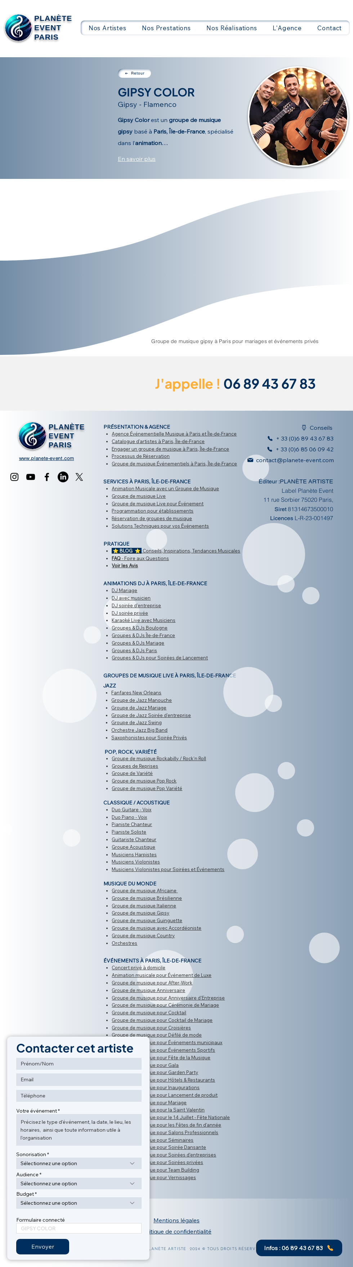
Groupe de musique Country (143, 935)
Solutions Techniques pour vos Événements (160, 526)
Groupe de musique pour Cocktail (149, 1012)
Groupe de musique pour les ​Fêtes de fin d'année (166, 1125)
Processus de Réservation (141, 456)
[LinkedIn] (63, 477)
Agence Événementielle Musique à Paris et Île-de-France (174, 434)
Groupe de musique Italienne (144, 905)
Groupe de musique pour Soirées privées (157, 1162)
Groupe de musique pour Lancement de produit (165, 1095)
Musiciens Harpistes (134, 854)
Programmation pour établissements (152, 511)
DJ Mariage (124, 590)
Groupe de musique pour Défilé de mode (157, 1035)
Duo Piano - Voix (129, 817)
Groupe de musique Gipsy (140, 913)
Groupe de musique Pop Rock (144, 781)
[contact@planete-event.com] (287, 460)
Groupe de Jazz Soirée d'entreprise (151, 715)
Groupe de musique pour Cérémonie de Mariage (165, 1005)
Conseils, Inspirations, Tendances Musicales (176, 551)
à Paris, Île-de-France (181, 441)
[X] (79, 477)
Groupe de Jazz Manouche (141, 700)
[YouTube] (30, 477)
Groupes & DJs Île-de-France (143, 635)
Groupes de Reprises (135, 766)
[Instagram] (14, 477)
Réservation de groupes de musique (152, 518)
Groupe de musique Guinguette (147, 920)
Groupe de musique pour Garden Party (155, 1072)
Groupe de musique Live (139, 496)
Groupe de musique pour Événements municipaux (167, 1042)
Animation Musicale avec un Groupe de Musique (165, 488)
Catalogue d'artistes (134, 441)
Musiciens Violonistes (136, 862)
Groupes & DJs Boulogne (139, 628)
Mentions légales (176, 1220)
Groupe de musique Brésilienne (147, 898)
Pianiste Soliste (129, 832)
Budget (25, 1193)
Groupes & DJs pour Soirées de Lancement (160, 657)
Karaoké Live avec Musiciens (143, 620)
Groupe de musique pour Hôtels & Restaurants (163, 1080)
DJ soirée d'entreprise (136, 605)
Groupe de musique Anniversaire (148, 990)
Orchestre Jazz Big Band (139, 730)
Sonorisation (31, 1154)
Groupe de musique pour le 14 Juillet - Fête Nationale (171, 1117)
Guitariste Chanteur (134, 839)
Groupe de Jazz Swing (136, 722)
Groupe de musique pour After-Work (152, 983)
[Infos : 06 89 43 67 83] (299, 1248)
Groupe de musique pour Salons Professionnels (165, 1132)
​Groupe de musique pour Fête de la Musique (161, 1057)
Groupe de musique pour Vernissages (154, 1177)
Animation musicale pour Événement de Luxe (161, 975)
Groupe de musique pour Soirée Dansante (159, 1147)
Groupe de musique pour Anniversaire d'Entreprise (168, 998)
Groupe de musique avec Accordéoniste (156, 928)
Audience (27, 1174)
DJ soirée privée (130, 613)
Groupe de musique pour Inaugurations (156, 1087)
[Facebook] (46, 477)
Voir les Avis (125, 565)
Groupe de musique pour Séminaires (152, 1140)
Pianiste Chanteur (132, 824)
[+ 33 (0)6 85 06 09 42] (298, 449)
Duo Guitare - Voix (131, 809)
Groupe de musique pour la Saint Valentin (158, 1110)
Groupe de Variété (132, 773)
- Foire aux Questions (140, 558)
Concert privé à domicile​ (138, 967)
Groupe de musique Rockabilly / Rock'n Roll (159, 758)
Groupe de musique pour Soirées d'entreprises (164, 1155)
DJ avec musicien (131, 598)
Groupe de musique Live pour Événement (158, 503)
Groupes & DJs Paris (134, 650)
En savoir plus (137, 158)
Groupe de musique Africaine (144, 890)
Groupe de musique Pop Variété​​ (147, 788)
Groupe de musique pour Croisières (151, 1028)
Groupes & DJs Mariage (138, 643)
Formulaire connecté (40, 1219)
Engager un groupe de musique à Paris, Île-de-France (170, 449)
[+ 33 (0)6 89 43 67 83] (296, 438)
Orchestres (124, 943)
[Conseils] (312, 427)
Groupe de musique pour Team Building (155, 1170)
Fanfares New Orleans (136, 692)
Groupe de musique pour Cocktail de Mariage (162, 1020)
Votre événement (36, 1110)
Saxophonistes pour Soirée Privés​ (149, 737)
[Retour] (134, 73)
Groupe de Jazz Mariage (138, 708)
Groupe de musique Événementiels (150, 463)
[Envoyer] (42, 1246)
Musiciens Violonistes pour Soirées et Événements (168, 869)
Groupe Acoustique (133, 847)
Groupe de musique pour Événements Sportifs (163, 1050)
